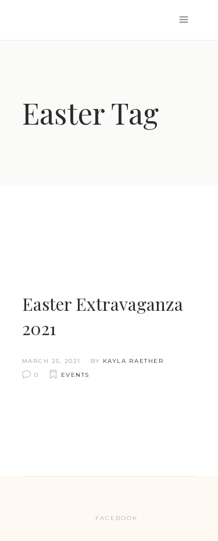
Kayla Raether (134, 361)
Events (75, 375)
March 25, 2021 (51, 361)
